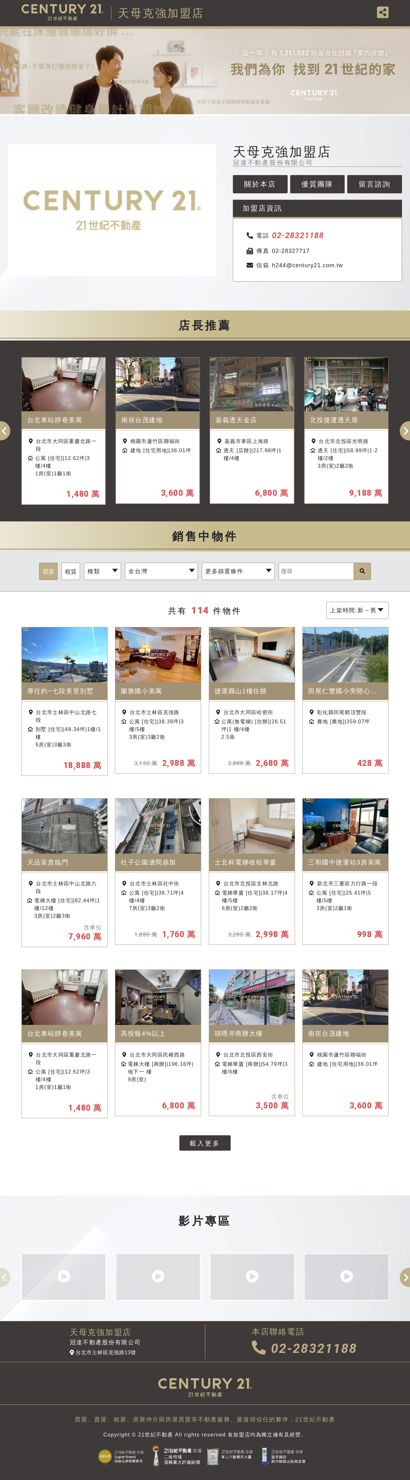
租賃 (71, 571)
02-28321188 (304, 1348)
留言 (375, 184)
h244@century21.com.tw (294, 265)
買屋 (48, 571)
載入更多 (205, 1143)
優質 (317, 184)
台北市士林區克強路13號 (103, 1352)
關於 (260, 184)
